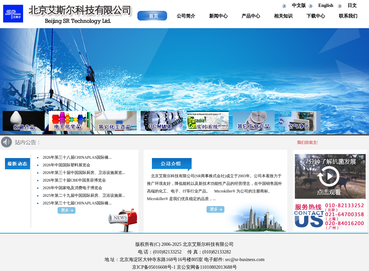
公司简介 (186, 16)
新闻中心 (218, 16)
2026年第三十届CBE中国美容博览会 (74, 180)
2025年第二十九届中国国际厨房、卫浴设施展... (84, 195)
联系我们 (348, 16)
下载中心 (315, 16)
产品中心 (251, 16)
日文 (352, 5)
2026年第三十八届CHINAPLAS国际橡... (77, 157)
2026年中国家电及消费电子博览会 (72, 188)
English (325, 5)
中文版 (299, 5)
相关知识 (283, 16)
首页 (153, 16)
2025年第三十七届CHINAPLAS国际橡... (77, 203)
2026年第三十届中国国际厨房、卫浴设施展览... (84, 172)
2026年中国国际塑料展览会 (66, 165)
